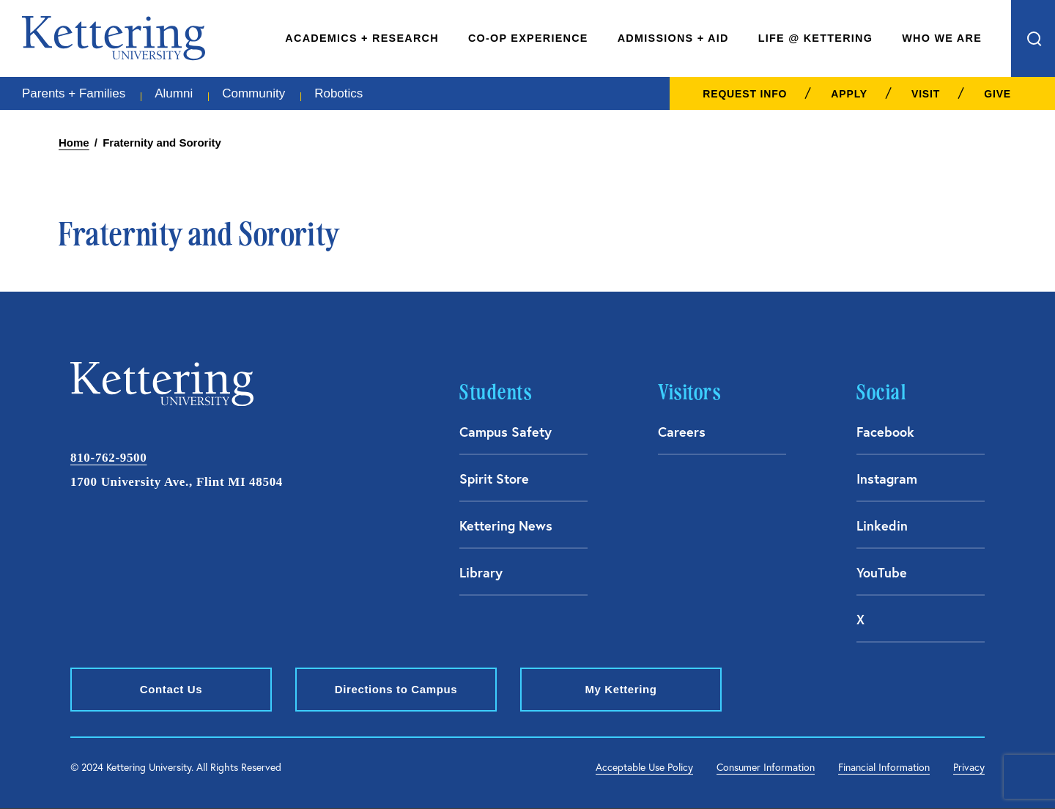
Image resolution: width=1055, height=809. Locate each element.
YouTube (881, 572)
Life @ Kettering (815, 38)
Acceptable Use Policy (644, 767)
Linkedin (882, 525)
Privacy (969, 767)
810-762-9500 (108, 458)
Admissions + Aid (673, 38)
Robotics (338, 93)
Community (253, 93)
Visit (925, 94)
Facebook (885, 431)
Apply (849, 94)
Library (481, 572)
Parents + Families (73, 93)
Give (997, 94)
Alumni (174, 93)
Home (74, 142)
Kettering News (505, 525)
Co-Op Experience (528, 38)
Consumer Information (766, 767)
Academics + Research (362, 38)
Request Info (745, 94)
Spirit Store (494, 478)
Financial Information (884, 767)
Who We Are (942, 38)
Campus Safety (505, 431)
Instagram (886, 478)
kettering (113, 38)
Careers (682, 431)
